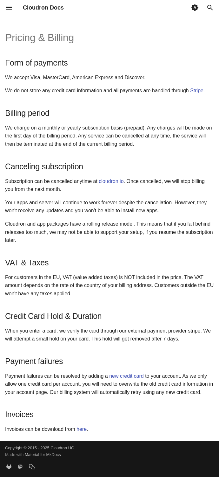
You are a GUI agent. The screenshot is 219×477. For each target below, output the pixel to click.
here (81, 429)
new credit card (126, 376)
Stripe (196, 90)
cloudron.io (111, 181)
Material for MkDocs (43, 454)
